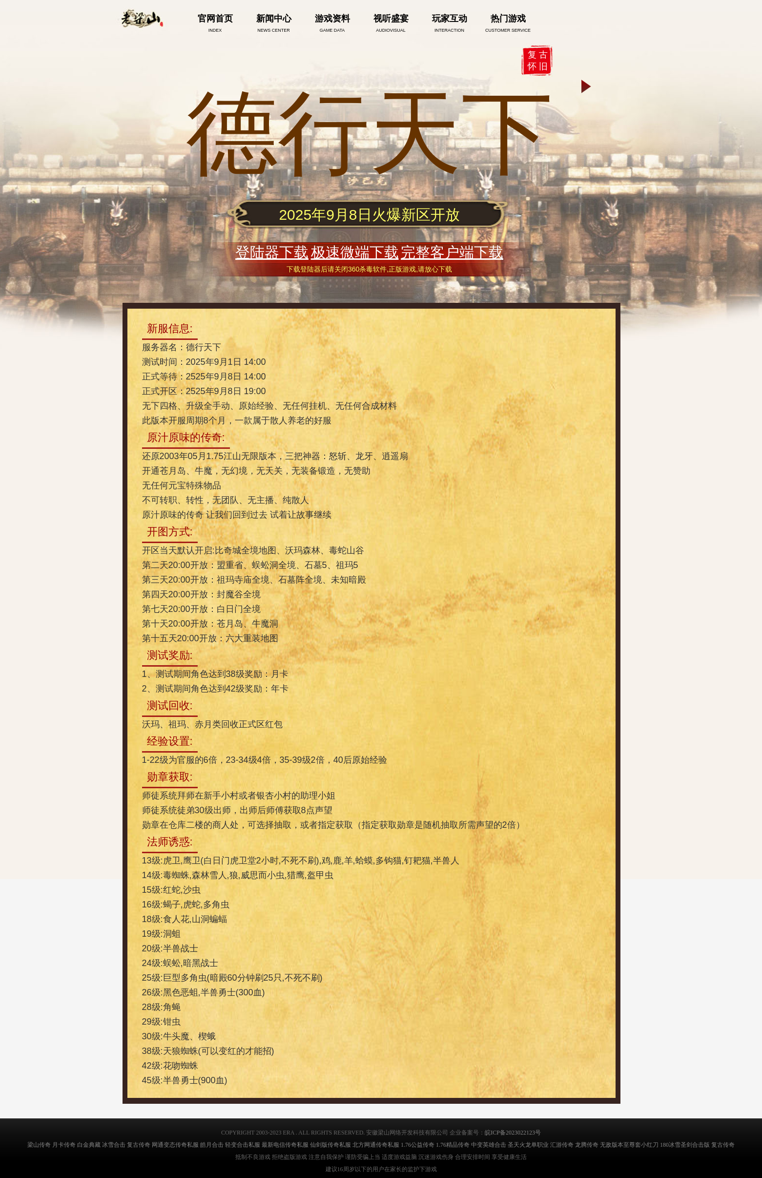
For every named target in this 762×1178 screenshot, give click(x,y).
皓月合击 (212, 1144)
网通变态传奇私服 (175, 1144)
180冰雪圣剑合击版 (685, 1144)
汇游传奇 (562, 1144)
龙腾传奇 (586, 1144)
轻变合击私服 (242, 1144)
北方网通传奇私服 (375, 1144)
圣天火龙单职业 (528, 1144)
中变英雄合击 (488, 1144)
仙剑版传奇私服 (330, 1144)
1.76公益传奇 (417, 1144)
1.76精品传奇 (453, 1144)
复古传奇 (138, 1144)
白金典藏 (89, 1144)
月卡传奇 (64, 1144)
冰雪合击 (113, 1144)
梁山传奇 (39, 1144)
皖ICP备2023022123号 (513, 1132)
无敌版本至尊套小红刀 (629, 1144)
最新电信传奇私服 (285, 1144)
